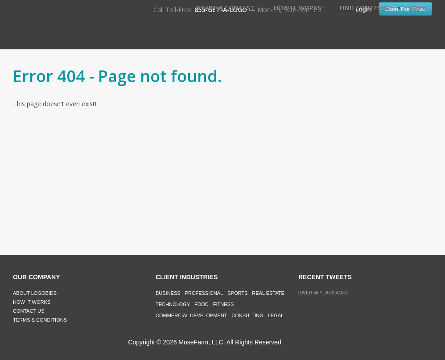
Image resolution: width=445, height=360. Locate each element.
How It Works (297, 8)
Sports (237, 293)
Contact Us (29, 311)
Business (168, 293)
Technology (173, 304)
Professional (204, 293)
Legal (276, 315)
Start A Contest (226, 8)
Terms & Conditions (40, 320)
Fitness (223, 304)
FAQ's (416, 8)
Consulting (247, 315)
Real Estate (268, 293)
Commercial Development (191, 315)
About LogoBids (35, 293)
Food (201, 304)
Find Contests (364, 8)
